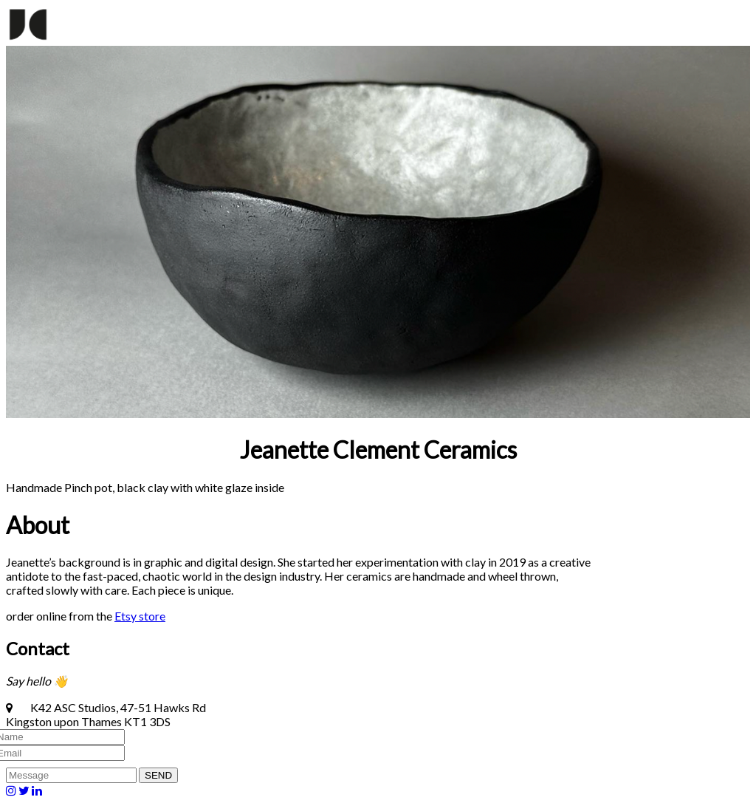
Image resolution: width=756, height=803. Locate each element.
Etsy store (139, 616)
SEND (158, 775)
